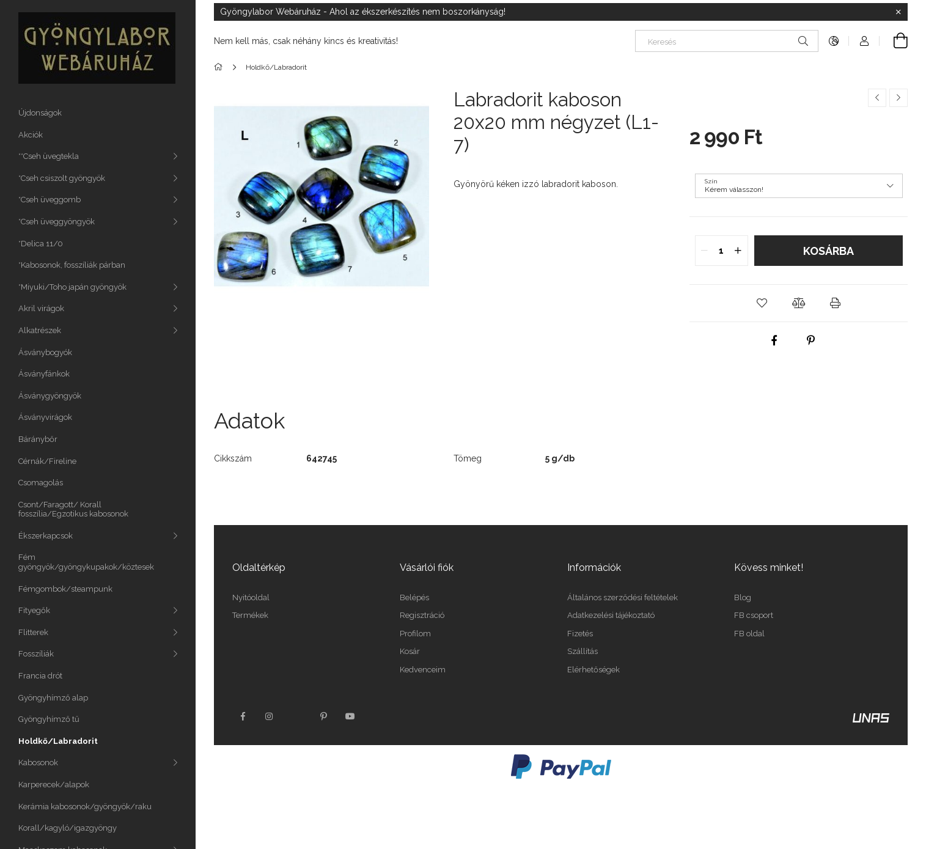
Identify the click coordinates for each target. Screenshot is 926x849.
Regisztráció (422, 615)
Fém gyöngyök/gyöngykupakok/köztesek (86, 562)
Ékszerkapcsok (45, 535)
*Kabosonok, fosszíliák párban (71, 265)
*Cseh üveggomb (49, 199)
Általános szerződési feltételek (622, 597)
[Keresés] (726, 41)
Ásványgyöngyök (49, 395)
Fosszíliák (36, 653)
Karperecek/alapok (53, 784)
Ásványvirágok (45, 417)
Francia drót (40, 675)
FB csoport (753, 615)
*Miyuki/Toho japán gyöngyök (72, 287)
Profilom (415, 633)
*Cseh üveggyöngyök (56, 221)
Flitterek (33, 632)
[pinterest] (810, 340)
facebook (242, 716)
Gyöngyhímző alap (53, 697)
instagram (269, 716)
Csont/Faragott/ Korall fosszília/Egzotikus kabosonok (73, 509)
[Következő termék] (898, 98)
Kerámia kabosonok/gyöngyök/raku (85, 806)
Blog (742, 597)
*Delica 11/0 (40, 243)
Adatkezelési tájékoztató (611, 615)
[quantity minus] (705, 250)
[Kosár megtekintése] (894, 41)
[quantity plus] (738, 250)
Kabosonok (38, 762)
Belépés (414, 597)
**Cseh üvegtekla (48, 156)
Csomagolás (40, 482)
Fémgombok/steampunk (65, 589)
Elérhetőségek (593, 669)
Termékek (250, 615)
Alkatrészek (39, 330)
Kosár (410, 651)
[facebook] (774, 340)
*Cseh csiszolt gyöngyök (61, 178)
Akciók (30, 134)
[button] (762, 303)
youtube (350, 716)
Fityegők (34, 610)
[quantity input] (721, 250)
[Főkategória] (220, 67)
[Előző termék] (877, 98)
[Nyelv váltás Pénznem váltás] (833, 41)
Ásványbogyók (45, 352)
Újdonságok (40, 112)
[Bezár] (898, 12)
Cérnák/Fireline (47, 461)
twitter (296, 716)
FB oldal (749, 633)
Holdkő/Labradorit (58, 741)
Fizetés (580, 633)
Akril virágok (41, 308)
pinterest (323, 716)
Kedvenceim (423, 669)
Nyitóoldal (251, 597)
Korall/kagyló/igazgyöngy (67, 827)
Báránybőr (37, 439)
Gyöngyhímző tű (48, 719)
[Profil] (864, 41)
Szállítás (582, 651)
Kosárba (828, 250)
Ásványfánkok (44, 373)
